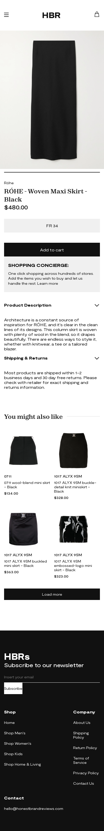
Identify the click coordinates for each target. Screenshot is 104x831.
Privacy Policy (86, 773)
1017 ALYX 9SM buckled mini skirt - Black (25, 563)
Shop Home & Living (22, 764)
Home (9, 722)
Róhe (9, 183)
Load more (52, 594)
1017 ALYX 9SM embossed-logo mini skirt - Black (73, 565)
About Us (81, 722)
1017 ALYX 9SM (68, 476)
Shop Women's (17, 743)
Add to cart (52, 249)
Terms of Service (81, 760)
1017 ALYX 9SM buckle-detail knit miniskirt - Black (75, 486)
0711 (7, 476)
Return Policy (85, 748)
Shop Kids (13, 754)
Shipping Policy (81, 735)
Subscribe (13, 688)
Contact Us (83, 783)
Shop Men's (14, 733)
